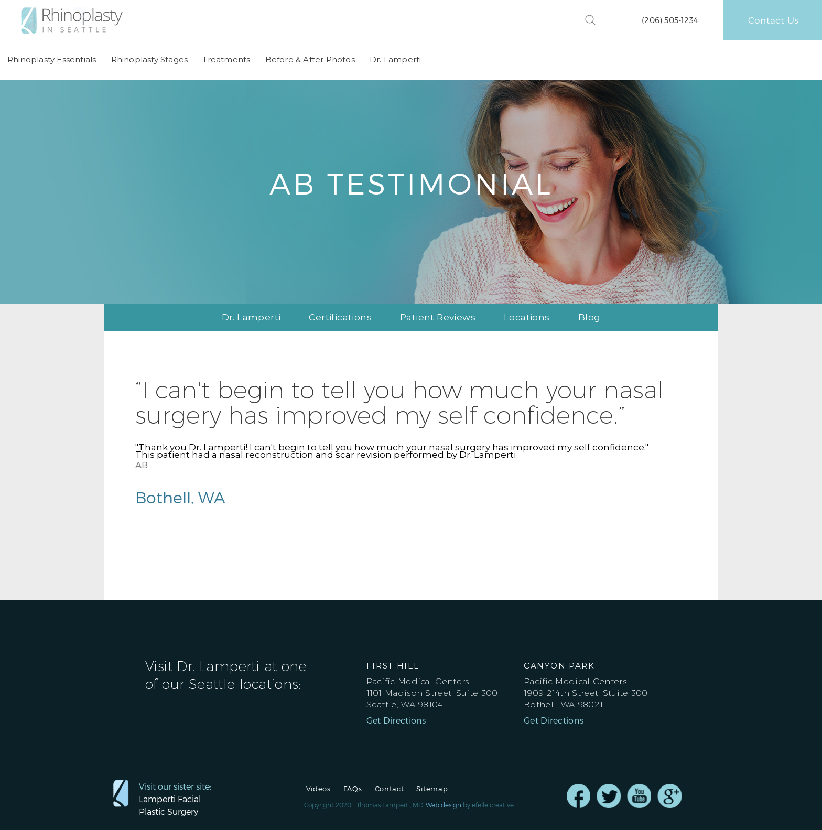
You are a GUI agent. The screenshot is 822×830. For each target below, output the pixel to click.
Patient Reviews (437, 317)
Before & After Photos (309, 59)
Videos (318, 788)
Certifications (340, 317)
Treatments (226, 59)
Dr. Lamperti (394, 59)
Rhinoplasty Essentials (51, 59)
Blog (589, 317)
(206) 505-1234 (670, 20)
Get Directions (396, 720)
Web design (443, 805)
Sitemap (432, 788)
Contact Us (773, 20)
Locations (527, 317)
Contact (389, 788)
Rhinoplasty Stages (149, 59)
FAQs (352, 788)
